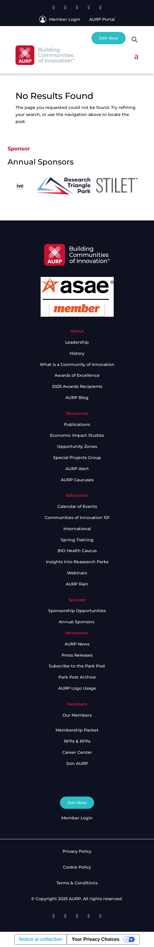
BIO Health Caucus (77, 550)
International (77, 528)
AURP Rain (77, 584)
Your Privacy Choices (95, 939)
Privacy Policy (77, 851)
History (77, 353)
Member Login (64, 19)
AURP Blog (77, 397)
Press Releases (77, 655)
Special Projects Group (77, 457)
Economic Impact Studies (77, 435)
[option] (30, 185)
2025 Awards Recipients (77, 386)
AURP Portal (102, 19)
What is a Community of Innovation (77, 364)
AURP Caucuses (77, 479)
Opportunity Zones (77, 446)
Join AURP (77, 763)
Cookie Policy (77, 867)
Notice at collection (40, 939)
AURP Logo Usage (77, 688)
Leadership (77, 342)
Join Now (108, 38)
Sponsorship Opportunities (77, 610)
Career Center (77, 752)
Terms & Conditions (77, 883)
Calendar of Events (77, 506)
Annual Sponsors (77, 621)
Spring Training (77, 539)
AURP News (77, 644)
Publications (77, 424)
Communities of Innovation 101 (77, 517)
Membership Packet (77, 730)
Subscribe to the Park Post (77, 666)
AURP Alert (77, 468)
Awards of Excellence (77, 375)
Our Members (77, 715)
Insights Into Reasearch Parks (77, 561)
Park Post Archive (77, 677)
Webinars (77, 573)
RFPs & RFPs (77, 741)
